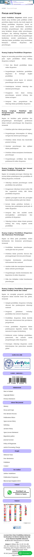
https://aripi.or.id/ (17, 549)
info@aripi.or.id (17, 551)
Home (4, 8)
